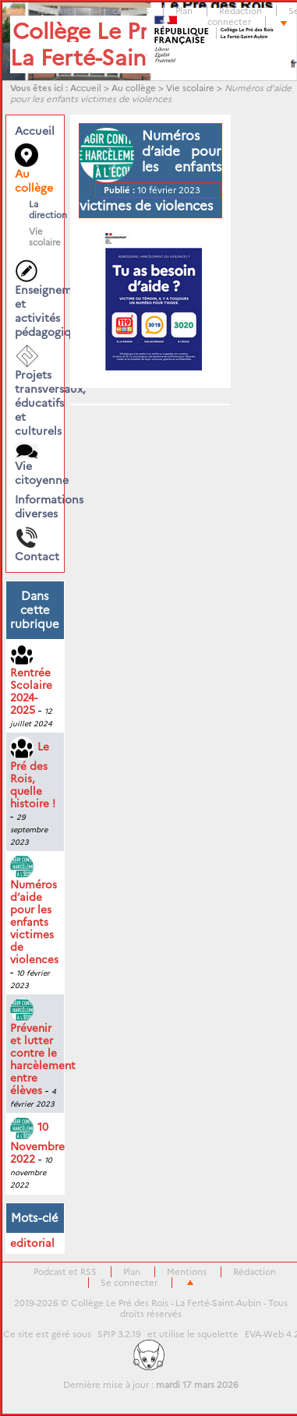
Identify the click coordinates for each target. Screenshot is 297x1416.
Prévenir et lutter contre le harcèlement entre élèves (43, 1049)
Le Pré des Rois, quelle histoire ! (32, 775)
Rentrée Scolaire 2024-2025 (31, 681)
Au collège (133, 88)
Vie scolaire (190, 88)
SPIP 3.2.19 (119, 1334)
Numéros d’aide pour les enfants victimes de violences (34, 912)
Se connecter (129, 1282)
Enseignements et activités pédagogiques (35, 299)
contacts (130, 10)
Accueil (85, 88)
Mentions (187, 1271)
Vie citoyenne (35, 465)
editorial (32, 1243)
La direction (39, 210)
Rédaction (240, 10)
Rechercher (61, 10)
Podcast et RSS (65, 1271)
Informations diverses (35, 507)
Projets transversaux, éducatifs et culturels (35, 391)
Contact (35, 544)
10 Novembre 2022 (37, 1143)
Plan (184, 10)
